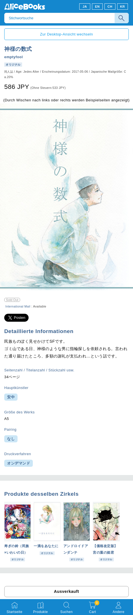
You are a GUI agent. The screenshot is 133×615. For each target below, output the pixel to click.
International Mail (17, 306)
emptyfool (13, 57)
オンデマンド (18, 463)
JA (85, 6)
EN (97, 6)
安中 (11, 397)
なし (11, 439)
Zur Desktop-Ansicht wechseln (66, 34)
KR (122, 6)
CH (110, 6)
